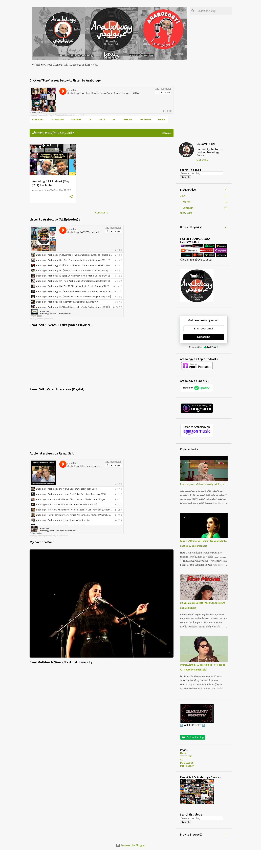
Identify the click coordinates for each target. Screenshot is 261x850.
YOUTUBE (76, 119)
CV (90, 119)
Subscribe (203, 336)
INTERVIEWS (57, 119)
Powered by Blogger (130, 845)
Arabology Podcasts (45, 319)
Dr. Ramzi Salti (206, 143)
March (186, 201)
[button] (71, 197)
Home (183, 753)
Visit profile (203, 160)
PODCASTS (38, 119)
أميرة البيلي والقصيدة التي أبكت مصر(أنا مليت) (202, 484)
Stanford (145, 119)
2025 (183, 195)
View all (166, 133)
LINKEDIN (127, 119)
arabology (33, 115)
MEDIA (161, 119)
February (188, 207)
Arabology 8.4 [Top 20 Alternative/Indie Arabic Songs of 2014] (61, 115)
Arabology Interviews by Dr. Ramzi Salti (53, 536)
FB (114, 119)
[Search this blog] (214, 11)
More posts (101, 213)
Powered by (203, 347)
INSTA (102, 119)
